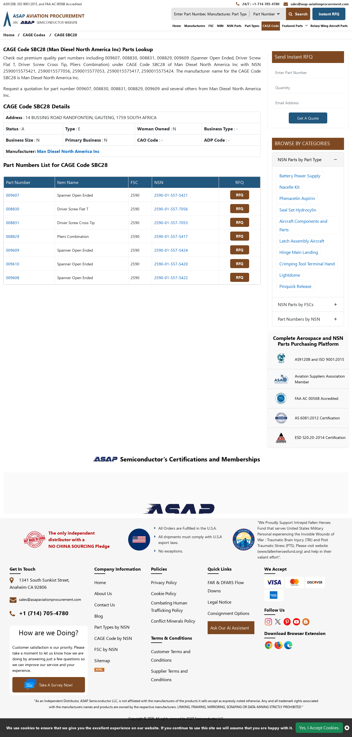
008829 (12, 236)
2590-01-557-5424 (171, 250)
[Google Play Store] (279, 644)
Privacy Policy (164, 582)
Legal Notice (219, 602)
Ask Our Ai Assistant (229, 628)
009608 (12, 277)
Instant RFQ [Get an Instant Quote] (329, 13)
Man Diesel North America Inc (68, 151)
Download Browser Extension (295, 633)
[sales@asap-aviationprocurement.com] (316, 3)
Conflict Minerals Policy (173, 621)
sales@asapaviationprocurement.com (50, 599)
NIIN (220, 26)
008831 (12, 222)
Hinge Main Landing (298, 252)
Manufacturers (194, 26)
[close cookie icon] (347, 728)
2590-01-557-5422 (171, 277)
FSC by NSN (106, 649)
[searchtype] (266, 14)
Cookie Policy (163, 593)
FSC (211, 26)
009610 (12, 263)
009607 (12, 195)
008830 (12, 208)
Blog (98, 616)
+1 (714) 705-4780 (43, 613)
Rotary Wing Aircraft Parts (329, 26)
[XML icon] (99, 670)
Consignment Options (228, 613)
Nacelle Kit (289, 187)
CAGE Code (271, 26)
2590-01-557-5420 (171, 263)
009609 (12, 250)
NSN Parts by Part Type (299, 159)
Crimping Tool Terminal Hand (307, 263)
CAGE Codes (34, 34)
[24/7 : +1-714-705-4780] (257, 3)
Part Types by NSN (112, 627)
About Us (103, 593)
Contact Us (104, 604)
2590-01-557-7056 (171, 208)
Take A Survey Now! (48, 685)
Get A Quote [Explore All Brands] (308, 118)
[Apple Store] (269, 644)
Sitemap (104, 660)
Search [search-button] (298, 13)
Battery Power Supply (299, 175)
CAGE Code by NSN (113, 638)
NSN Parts (234, 26)
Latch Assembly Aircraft (301, 241)
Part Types (252, 26)
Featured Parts (292, 26)
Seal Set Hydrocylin (297, 210)
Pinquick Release (295, 286)
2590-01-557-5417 (171, 236)
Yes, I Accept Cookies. (319, 727)
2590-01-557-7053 (171, 222)
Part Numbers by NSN (299, 319)
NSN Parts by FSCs (296, 304)
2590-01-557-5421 (171, 195)
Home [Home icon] (9, 34)
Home (176, 26)
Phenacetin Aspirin (297, 198)
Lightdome (289, 275)
